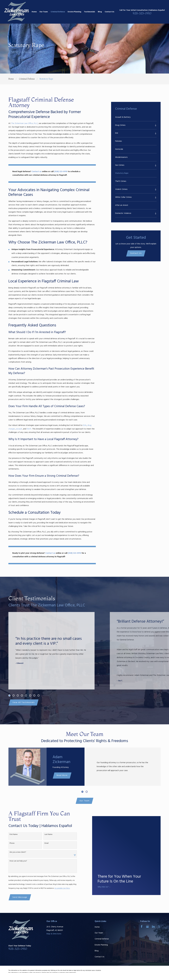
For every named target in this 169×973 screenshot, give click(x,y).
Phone (8, 843)
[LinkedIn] (153, 926)
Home (97, 927)
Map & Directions (53, 933)
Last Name (45, 834)
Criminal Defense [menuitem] (58, 11)
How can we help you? (14, 861)
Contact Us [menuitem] (109, 11)
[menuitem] (136, 117)
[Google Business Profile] (147, 926)
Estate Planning (101, 944)
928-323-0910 (142, 13)
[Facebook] (141, 926)
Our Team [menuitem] (43, 11)
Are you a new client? (14, 852)
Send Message (16, 897)
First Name (10, 834)
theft (29, 428)
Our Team (84, 800)
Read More (58, 775)
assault (19, 428)
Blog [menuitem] (100, 11)
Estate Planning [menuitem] (74, 11)
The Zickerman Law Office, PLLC (24, 123)
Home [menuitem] (34, 11)
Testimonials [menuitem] (89, 11)
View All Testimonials (23, 702)
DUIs (85, 425)
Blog (96, 950)
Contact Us (136, 253)
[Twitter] (159, 926)
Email (43, 843)
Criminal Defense (102, 938)
